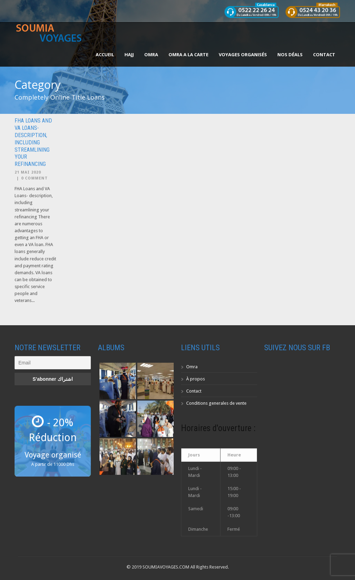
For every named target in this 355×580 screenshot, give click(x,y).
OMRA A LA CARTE (188, 54)
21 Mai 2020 (28, 172)
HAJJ (129, 54)
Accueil (105, 54)
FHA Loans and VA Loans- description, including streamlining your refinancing (33, 142)
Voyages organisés (243, 54)
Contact (324, 54)
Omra (192, 366)
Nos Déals (290, 54)
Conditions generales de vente (216, 403)
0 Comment (34, 178)
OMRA (151, 54)
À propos (195, 378)
